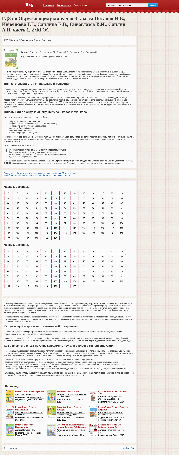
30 (93, 198)
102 (102, 223)
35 (18, 203)
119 (8, 233)
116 (102, 228)
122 (36, 233)
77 (18, 218)
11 (46, 193)
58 (93, 208)
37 (37, 203)
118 (121, 228)
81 (55, 218)
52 (46, 208)
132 (121, 233)
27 (74, 198)
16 (93, 193)
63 (18, 213)
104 (121, 223)
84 (74, 218)
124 (55, 233)
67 (46, 213)
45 (103, 203)
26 (65, 198)
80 (46, 218)
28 (74, 256)
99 (84, 223)
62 (8, 213)
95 (46, 223)
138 (36, 238)
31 (103, 198)
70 (74, 213)
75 (122, 213)
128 (83, 233)
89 (112, 218)
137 (27, 238)
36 (27, 203)
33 (122, 198)
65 (37, 213)
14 (74, 193)
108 (27, 228)
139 (46, 238)
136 (17, 238)
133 (8, 238)
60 (112, 208)
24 (46, 198)
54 (65, 208)
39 (55, 203)
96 (55, 223)
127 (74, 233)
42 (84, 203)
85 (65, 276)
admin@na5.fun (127, 448)
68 (55, 213)
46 (112, 203)
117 (112, 228)
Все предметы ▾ (64, 5)
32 (112, 198)
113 (74, 228)
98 (74, 223)
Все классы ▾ (48, 5)
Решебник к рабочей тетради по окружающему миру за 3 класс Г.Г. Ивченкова (39, 173)
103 (112, 223)
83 (65, 218)
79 (37, 218)
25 (55, 198)
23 (37, 198)
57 (84, 208)
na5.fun (9, 448)
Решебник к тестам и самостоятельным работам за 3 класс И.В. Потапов (37, 175)
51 (37, 208)
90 (122, 218)
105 (8, 228)
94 (37, 223)
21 (18, 198)
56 (55, 266)
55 (74, 208)
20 (8, 198)
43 (93, 203)
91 (8, 223)
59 (103, 208)
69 (65, 213)
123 (46, 233)
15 (84, 193)
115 (93, 228)
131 (112, 233)
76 (8, 218)
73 (103, 213)
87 (93, 218)
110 (46, 228)
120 (17, 233)
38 (46, 203)
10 (37, 193)
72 (93, 213)
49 (18, 208)
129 (93, 233)
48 (8, 208)
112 (65, 228)
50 (27, 208)
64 (27, 213)
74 (112, 213)
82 (37, 276)
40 (65, 203)
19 (122, 193)
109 (36, 228)
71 (84, 213)
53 (55, 208)
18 (112, 193)
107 (17, 228)
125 (65, 233)
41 (74, 203)
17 (103, 193)
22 (27, 198)
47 (122, 203)
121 (27, 233)
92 (18, 223)
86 (84, 218)
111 (55, 228)
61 (122, 208)
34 (8, 203)
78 (27, 218)
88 (103, 218)
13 (65, 193)
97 (65, 223)
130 (102, 233)
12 (55, 193)
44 (93, 261)
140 (55, 238)
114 (83, 228)
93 (27, 223)
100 (93, 223)
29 (84, 198)
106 (83, 281)
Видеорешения (80, 5)
